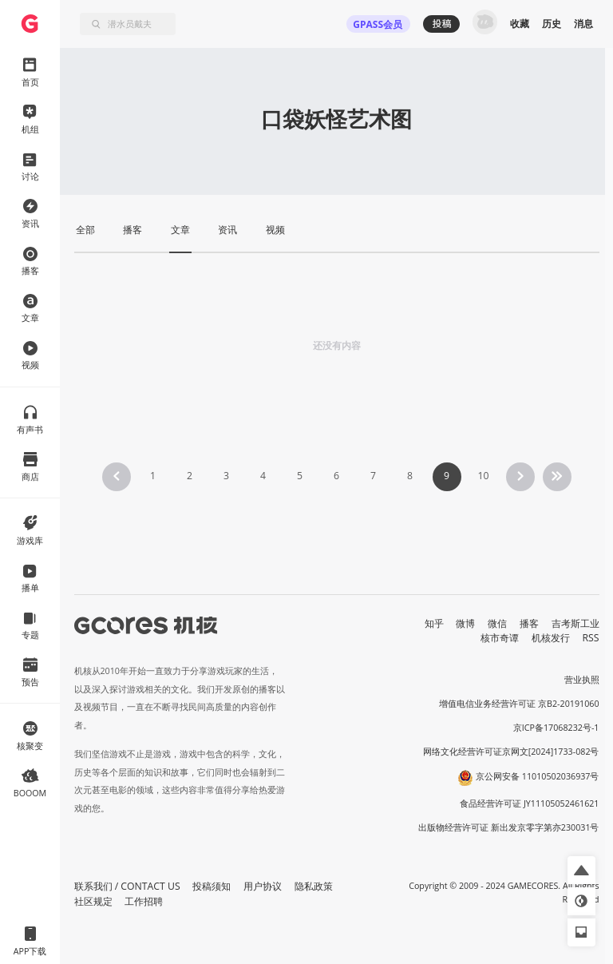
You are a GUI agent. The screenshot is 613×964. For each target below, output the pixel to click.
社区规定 (93, 901)
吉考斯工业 (575, 623)
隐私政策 (314, 886)
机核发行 (551, 638)
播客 (529, 623)
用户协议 (262, 886)
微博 (465, 623)
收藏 (519, 23)
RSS (591, 638)
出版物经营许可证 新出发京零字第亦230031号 (508, 827)
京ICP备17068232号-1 (556, 727)
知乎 (434, 623)
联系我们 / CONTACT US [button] (127, 886)
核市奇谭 (500, 638)
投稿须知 (211, 886)
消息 (583, 23)
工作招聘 (144, 901)
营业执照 (581, 679)
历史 (551, 23)
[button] (581, 870)
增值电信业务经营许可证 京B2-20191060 (519, 703)
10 (482, 475)
